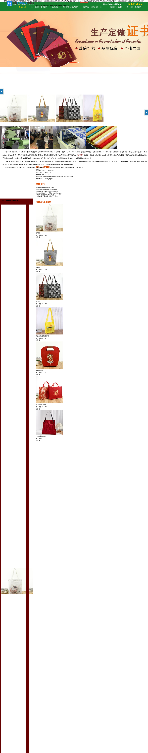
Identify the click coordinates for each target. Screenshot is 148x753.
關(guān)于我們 (39, 7)
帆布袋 (55, 7)
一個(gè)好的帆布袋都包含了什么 (47, 196)
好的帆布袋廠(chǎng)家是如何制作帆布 (48, 194)
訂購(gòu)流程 (115, 7)
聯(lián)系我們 (134, 7)
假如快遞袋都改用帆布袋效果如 (46, 190)
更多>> (3, 201)
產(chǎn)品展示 (71, 7)
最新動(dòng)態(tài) (93, 7)
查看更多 (80, 167)
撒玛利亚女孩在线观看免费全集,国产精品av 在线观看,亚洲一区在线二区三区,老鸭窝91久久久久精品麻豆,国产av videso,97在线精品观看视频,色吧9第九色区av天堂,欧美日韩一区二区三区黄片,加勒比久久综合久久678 (74, 1)
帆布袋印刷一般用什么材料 (45, 187)
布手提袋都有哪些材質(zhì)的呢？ (47, 192)
